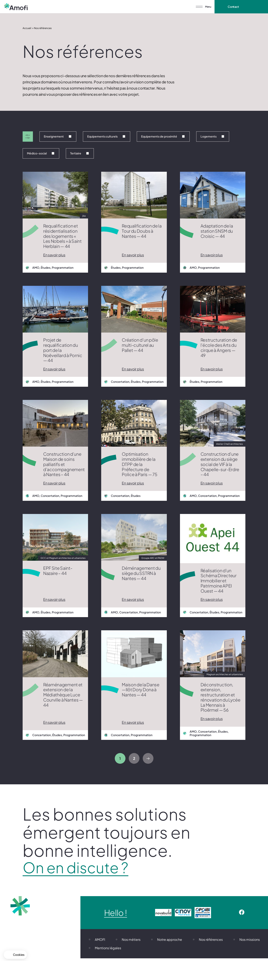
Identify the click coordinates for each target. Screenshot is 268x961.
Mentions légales (108, 950)
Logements (212, 136)
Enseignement (57, 136)
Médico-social (40, 153)
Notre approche (169, 942)
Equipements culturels (106, 136)
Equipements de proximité (163, 136)
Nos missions (249, 942)
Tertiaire (79, 153)
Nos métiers (131, 942)
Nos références (211, 942)
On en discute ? (82, 869)
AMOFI (100, 942)
